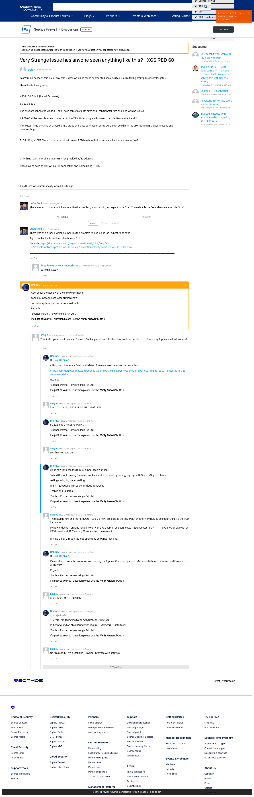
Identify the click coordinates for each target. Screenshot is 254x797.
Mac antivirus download (215, 753)
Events (207, 778)
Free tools (16, 778)
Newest (115, 223)
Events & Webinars (143, 16)
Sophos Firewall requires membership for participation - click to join (127, 791)
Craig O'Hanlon (61, 360)
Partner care (94, 767)
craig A (31, 69)
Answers (146, 216)
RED (201, 6)
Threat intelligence (136, 772)
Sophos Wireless (58, 741)
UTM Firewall (56, 737)
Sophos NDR (56, 746)
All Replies (62, 216)
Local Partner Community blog (103, 753)
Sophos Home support (215, 743)
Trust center (133, 781)
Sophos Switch (57, 732)
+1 (185, 285)
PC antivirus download (215, 757)
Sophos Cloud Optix (59, 767)
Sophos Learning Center (139, 746)
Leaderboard (172, 748)
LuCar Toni (36, 203)
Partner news (94, 762)
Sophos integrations (20, 774)
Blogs (87, 16)
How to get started (174, 723)
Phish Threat (17, 757)
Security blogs (134, 786)
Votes (104, 223)
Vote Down (36, 258)
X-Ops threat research (137, 776)
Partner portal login (97, 772)
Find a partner (95, 723)
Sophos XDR (17, 727)
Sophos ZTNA (56, 727)
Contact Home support (215, 748)
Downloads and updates (138, 723)
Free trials (209, 723)
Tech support (133, 755)
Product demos (211, 727)
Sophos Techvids (135, 741)
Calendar (170, 769)
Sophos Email (17, 753)
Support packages (136, 727)
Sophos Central (57, 762)
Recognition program (176, 743)
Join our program (96, 732)
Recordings (171, 774)
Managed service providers (101, 727)
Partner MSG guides (98, 757)
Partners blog (94, 748)
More (87, 29)
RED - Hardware (207, 17)
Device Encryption (19, 732)
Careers (208, 788)
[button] (205, 6)
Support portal (134, 732)
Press (207, 783)
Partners (111, 16)
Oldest (93, 223)
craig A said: (59, 615)
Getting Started (180, 16)
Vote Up (31, 258)
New (226, 29)
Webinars (170, 764)
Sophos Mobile (18, 737)
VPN (201, 11)
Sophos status (134, 751)
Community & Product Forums (50, 16)
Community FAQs (174, 727)
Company (209, 774)
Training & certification (99, 776)
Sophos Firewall (57, 723)
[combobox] (126, 6)
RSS (213, 38)
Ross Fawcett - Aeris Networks (57, 265)
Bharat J (36, 285)
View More (117, 667)
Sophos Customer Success (140, 737)
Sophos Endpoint (19, 723)
